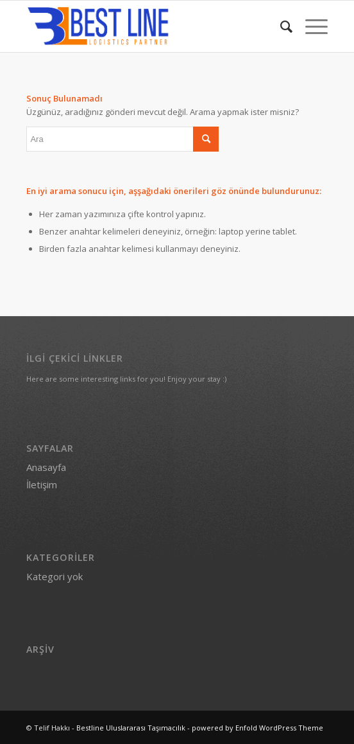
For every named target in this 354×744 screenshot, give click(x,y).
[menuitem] (279, 26)
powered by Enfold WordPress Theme (257, 727)
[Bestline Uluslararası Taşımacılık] (146, 26)
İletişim (41, 484)
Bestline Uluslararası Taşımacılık (130, 727)
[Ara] (279, 26)
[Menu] (310, 26)
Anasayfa (46, 467)
